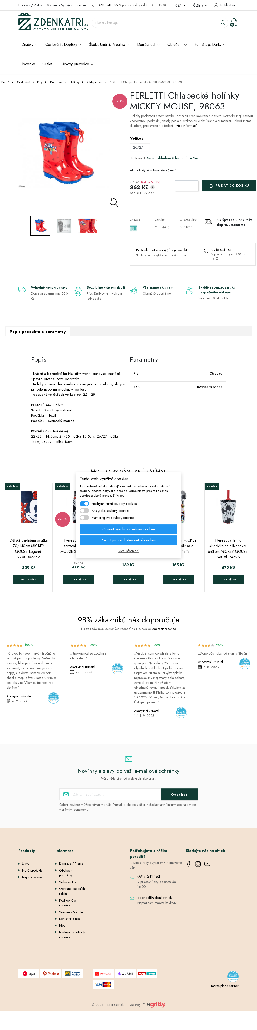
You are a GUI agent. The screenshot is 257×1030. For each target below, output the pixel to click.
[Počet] (187, 186)
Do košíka (29, 579)
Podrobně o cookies (67, 903)
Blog (62, 925)
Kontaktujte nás (69, 918)
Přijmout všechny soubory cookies (128, 529)
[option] (64, 153)
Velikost (137, 138)
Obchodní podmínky (66, 873)
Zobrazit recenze (164, 628)
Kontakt (82, 5)
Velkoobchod (68, 882)
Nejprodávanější (33, 877)
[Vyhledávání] (160, 23)
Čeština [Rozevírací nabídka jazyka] (198, 5)
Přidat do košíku (232, 185)
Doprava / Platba (30, 5)
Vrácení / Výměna (59, 5)
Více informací (186, 125)
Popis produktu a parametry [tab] (38, 331)
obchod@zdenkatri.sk (154, 897)
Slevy (25, 863)
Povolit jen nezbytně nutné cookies (128, 540)
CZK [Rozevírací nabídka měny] (178, 5)
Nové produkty (32, 870)
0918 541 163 (108, 5)
